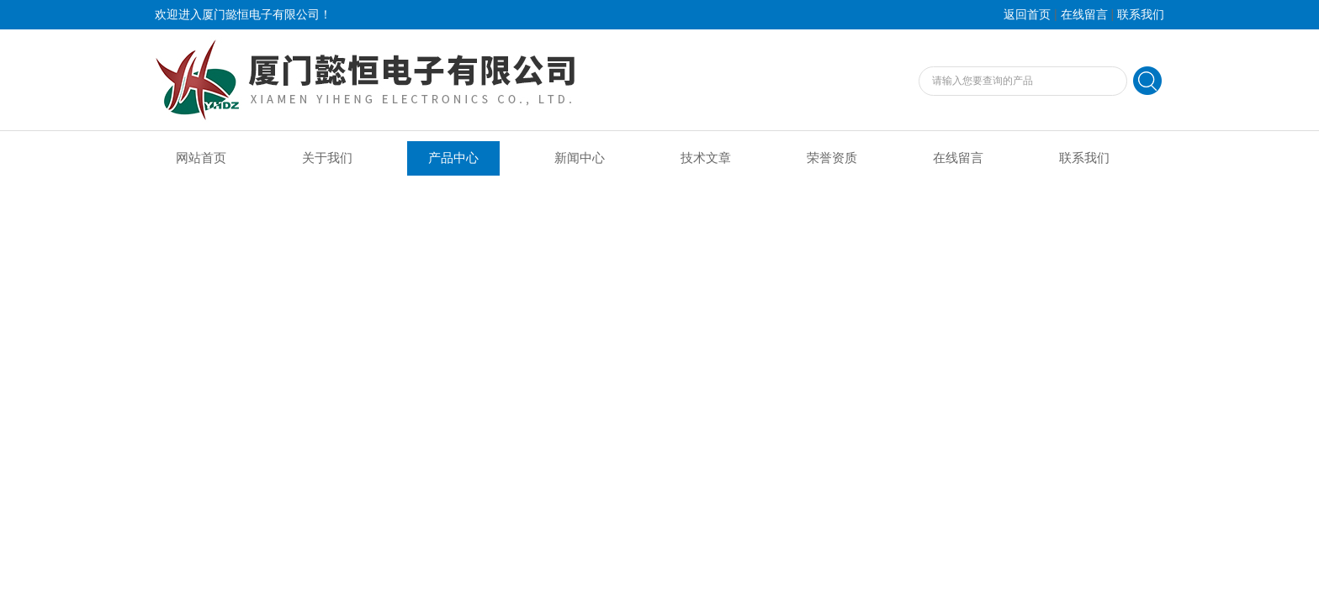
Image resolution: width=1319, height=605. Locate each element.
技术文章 (706, 158)
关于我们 (327, 158)
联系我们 (1140, 14)
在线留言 (1084, 14)
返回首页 (1027, 14)
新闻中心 (579, 158)
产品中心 (453, 158)
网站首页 (201, 158)
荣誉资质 (832, 158)
